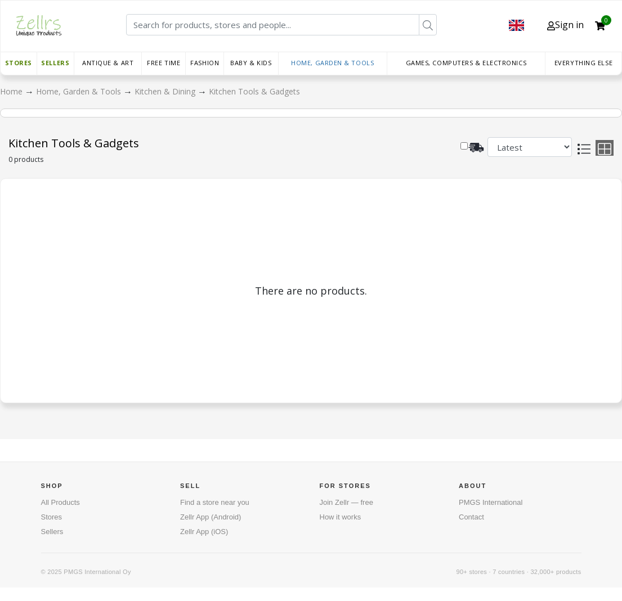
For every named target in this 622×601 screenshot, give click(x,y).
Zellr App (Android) (210, 517)
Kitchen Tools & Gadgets (254, 91)
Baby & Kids (250, 62)
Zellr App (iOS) (204, 531)
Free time (163, 62)
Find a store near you (214, 502)
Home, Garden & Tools (332, 62)
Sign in (565, 25)
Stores (18, 62)
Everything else (583, 62)
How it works (340, 517)
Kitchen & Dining (166, 91)
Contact (471, 517)
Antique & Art (107, 62)
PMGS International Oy (97, 571)
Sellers (55, 62)
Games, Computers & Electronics (466, 62)
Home (12, 91)
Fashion (204, 62)
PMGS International (490, 502)
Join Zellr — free (346, 502)
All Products (60, 502)
